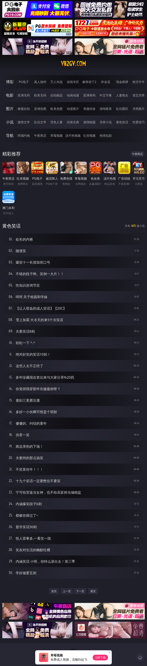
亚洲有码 (89, 95)
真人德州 (40, 82)
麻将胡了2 (89, 82)
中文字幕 (106, 95)
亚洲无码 (24, 95)
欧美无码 (40, 95)
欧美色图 (56, 109)
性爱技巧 (138, 122)
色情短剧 (106, 135)
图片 (10, 108)
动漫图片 (73, 109)
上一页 (67, 591)
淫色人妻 (56, 122)
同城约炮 (24, 135)
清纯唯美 (106, 109)
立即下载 (100, 657)
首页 (54, 591)
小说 (10, 122)
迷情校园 (89, 122)
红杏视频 (89, 135)
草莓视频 (56, 135)
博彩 (10, 81)
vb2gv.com (73, 63)
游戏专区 (73, 82)
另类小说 (106, 122)
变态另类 (138, 95)
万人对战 (56, 82)
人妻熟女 (122, 95)
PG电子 (24, 82)
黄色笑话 (122, 122)
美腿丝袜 (89, 109)
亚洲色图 (40, 109)
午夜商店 (40, 135)
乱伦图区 (122, 109)
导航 (10, 135)
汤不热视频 (73, 135)
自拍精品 (56, 95)
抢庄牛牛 (138, 82)
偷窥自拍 (24, 109)
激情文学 (24, 122)
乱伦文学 (40, 122)
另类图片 (138, 109)
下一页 (80, 591)
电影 (10, 95)
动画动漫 (73, 95)
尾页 (93, 591)
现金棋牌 (122, 82)
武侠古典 (73, 122)
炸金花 (105, 82)
